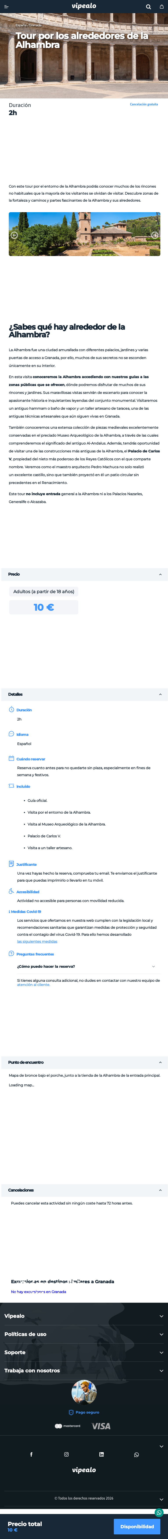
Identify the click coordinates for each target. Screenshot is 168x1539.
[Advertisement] (88, 151)
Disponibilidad (135, 1525)
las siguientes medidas (37, 941)
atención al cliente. (33, 985)
